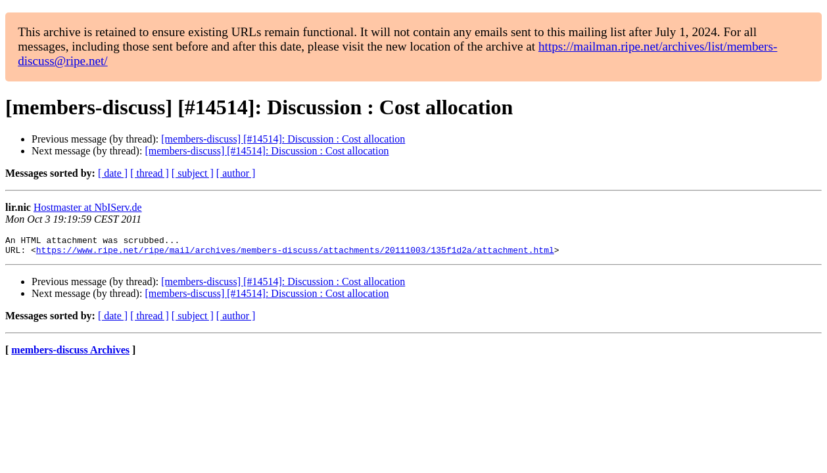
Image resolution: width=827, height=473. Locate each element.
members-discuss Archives (70, 353)
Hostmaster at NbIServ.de (88, 207)
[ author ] (236, 173)
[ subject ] (193, 173)
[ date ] (113, 173)
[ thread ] (149, 173)
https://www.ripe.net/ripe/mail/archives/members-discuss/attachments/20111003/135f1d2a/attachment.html (295, 253)
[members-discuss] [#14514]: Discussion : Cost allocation (283, 139)
